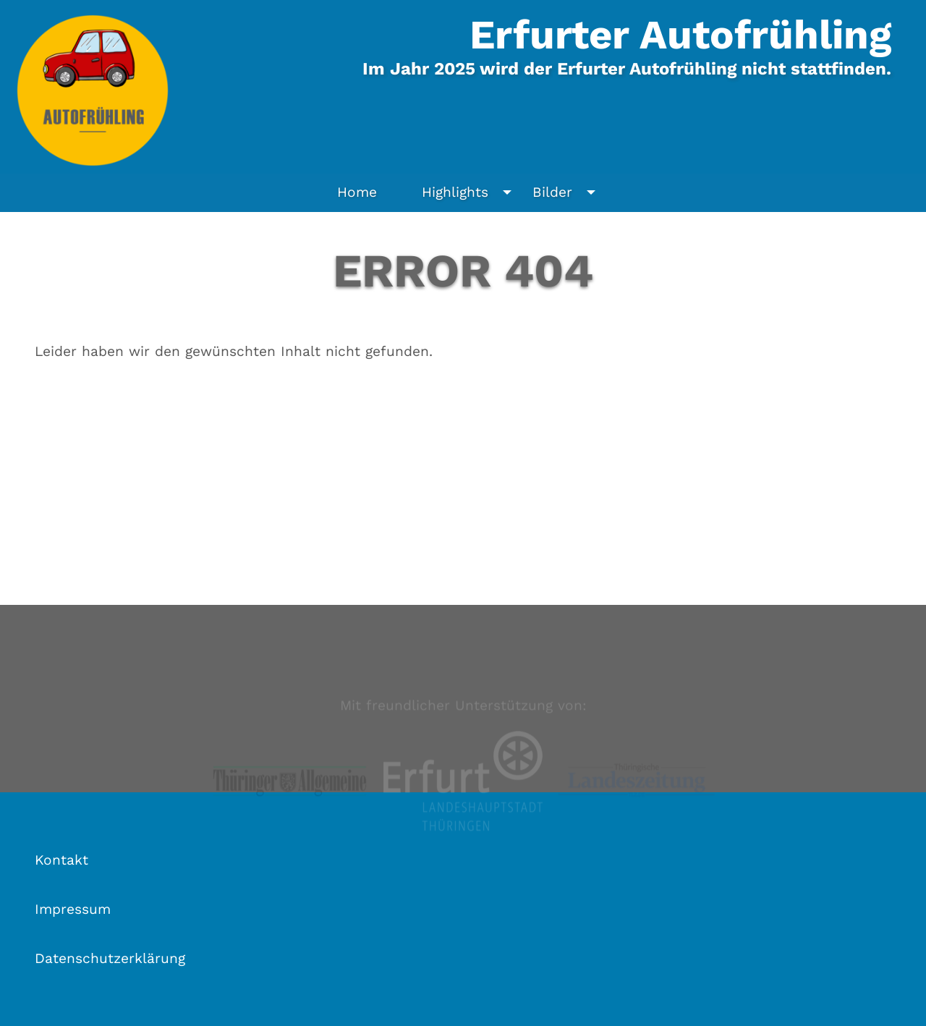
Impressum (73, 909)
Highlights (470, 192)
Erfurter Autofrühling (680, 35)
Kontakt (61, 860)
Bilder (567, 192)
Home (357, 192)
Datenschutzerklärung (110, 958)
